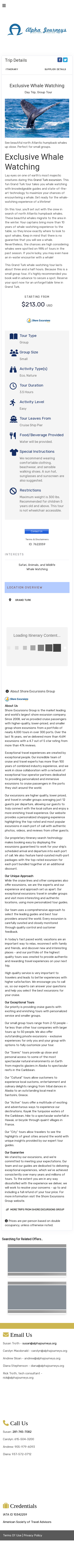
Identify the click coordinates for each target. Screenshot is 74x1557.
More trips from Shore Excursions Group (35, 1209)
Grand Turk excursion (47, 180)
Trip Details (16, 60)
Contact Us (36, 531)
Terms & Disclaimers (37, 539)
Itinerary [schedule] (12, 69)
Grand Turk (23, 600)
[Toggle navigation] (4, 7)
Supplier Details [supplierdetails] (55, 69)
